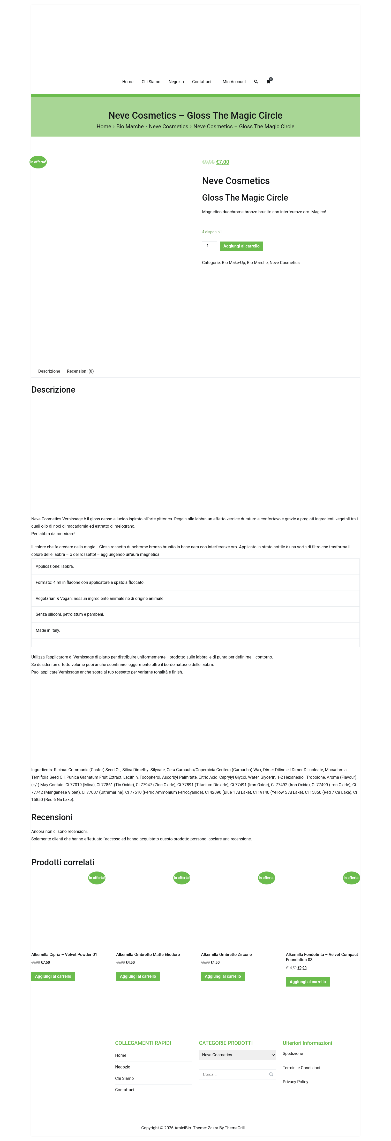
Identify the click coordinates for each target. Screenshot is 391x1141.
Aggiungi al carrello (241, 246)
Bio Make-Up (233, 262)
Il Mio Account (233, 81)
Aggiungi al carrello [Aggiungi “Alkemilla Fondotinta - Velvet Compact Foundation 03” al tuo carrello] (308, 981)
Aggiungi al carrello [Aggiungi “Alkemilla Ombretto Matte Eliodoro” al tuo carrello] (138, 976)
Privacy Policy (295, 1081)
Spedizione (293, 1053)
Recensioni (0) (80, 371)
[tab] (49, 371)
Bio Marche (130, 126)
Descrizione (49, 371)
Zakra (213, 1127)
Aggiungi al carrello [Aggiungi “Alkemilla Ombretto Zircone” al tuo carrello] (223, 976)
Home (127, 81)
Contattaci (201, 81)
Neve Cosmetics (168, 126)
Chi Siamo (151, 81)
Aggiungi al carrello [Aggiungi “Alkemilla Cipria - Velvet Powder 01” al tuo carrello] (53, 976)
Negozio (176, 81)
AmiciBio (183, 1127)
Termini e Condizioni (301, 1067)
